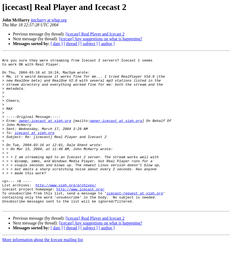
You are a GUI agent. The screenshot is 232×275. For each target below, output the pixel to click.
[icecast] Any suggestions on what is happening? (100, 39)
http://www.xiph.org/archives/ (66, 211)
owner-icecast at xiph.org (45, 134)
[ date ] (57, 43)
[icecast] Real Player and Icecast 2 (95, 34)
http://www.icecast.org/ (80, 216)
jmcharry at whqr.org (49, 20)
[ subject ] (89, 43)
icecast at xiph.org (34, 148)
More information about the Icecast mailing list (42, 270)
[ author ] (107, 43)
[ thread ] (71, 43)
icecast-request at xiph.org (135, 221)
